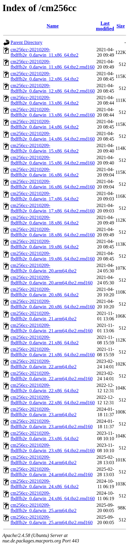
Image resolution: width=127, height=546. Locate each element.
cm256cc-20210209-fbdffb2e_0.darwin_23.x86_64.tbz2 (45, 436)
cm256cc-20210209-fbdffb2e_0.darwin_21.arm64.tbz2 (44, 316)
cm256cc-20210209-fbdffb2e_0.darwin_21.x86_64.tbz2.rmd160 (53, 352)
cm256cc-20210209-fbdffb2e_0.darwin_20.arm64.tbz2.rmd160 (51, 280)
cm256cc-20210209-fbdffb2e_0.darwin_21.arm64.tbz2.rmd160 (51, 328)
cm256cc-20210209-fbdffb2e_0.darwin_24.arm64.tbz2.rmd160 (51, 472)
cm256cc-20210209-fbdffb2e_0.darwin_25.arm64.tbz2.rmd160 (51, 520)
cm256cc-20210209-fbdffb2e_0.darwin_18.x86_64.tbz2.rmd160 (53, 232)
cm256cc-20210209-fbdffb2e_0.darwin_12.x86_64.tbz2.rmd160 (53, 88)
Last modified (105, 26)
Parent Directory (26, 42)
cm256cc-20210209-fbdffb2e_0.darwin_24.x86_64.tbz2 (45, 484)
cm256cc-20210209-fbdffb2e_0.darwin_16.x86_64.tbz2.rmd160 (53, 184)
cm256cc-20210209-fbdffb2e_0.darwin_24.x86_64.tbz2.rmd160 (53, 496)
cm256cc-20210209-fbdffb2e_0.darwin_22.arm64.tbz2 (44, 364)
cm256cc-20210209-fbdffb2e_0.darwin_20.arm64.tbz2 (44, 268)
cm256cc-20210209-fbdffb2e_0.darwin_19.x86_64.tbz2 (45, 244)
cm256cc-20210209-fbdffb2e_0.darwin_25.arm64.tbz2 (44, 508)
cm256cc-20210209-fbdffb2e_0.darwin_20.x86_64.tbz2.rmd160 (53, 304)
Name (53, 25)
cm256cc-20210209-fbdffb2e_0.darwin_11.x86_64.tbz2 (44, 52)
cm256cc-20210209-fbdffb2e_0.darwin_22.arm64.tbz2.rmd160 (51, 376)
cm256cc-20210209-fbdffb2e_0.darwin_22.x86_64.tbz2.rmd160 (53, 400)
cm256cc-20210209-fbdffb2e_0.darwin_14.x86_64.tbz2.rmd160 (53, 136)
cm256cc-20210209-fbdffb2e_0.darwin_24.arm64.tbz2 (44, 460)
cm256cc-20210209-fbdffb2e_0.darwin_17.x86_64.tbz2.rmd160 (53, 208)
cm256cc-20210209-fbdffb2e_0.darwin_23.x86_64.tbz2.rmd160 (53, 448)
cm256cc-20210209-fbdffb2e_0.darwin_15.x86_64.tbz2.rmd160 (53, 160)
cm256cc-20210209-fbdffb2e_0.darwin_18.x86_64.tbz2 (45, 220)
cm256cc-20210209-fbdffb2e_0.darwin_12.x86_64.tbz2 (45, 76)
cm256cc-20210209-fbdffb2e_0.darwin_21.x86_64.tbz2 (45, 340)
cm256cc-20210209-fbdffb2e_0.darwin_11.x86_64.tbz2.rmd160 (53, 64)
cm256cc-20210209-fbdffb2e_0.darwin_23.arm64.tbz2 (44, 412)
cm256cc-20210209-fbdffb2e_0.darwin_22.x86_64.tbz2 (45, 388)
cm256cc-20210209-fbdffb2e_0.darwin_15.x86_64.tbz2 (45, 148)
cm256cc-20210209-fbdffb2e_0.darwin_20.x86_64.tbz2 (45, 292)
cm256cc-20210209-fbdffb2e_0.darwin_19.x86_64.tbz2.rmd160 (53, 256)
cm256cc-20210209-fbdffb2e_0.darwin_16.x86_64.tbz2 (45, 172)
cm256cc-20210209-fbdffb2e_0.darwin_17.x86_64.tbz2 (45, 196)
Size (120, 25)
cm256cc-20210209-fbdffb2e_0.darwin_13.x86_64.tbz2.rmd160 (53, 112)
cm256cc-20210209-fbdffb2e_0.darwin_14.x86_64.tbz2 (45, 124)
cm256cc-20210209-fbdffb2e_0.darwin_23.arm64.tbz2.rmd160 (51, 424)
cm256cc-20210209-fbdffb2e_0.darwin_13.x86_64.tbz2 (45, 100)
